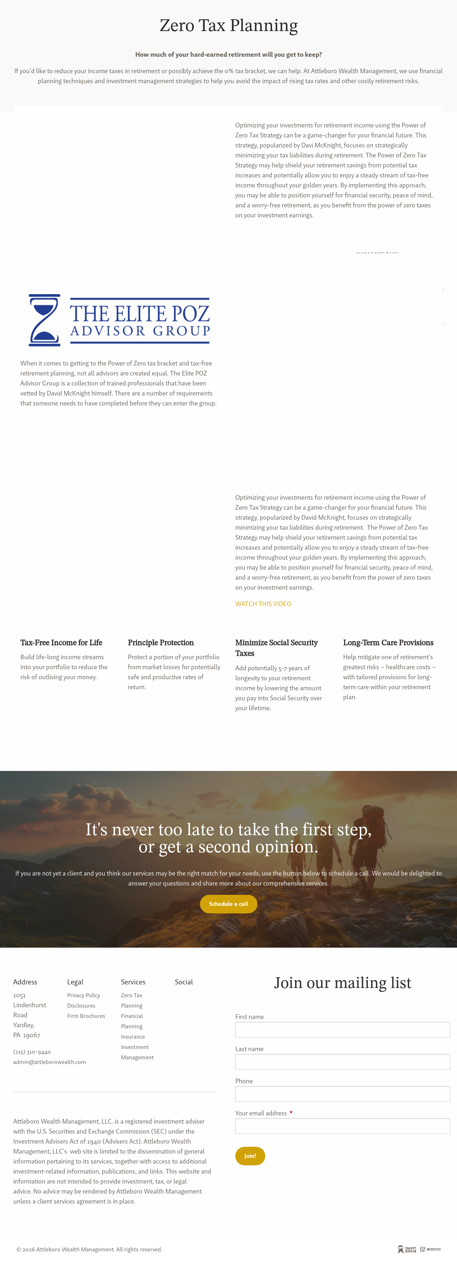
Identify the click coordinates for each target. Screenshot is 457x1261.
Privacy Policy (83, 995)
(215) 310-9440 (32, 1051)
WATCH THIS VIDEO (263, 604)
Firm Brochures (86, 1016)
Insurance (133, 1036)
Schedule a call (228, 904)
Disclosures (81, 1005)
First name (249, 1017)
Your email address (290, 1113)
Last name (249, 1049)
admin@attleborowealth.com (49, 1062)
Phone (244, 1081)
